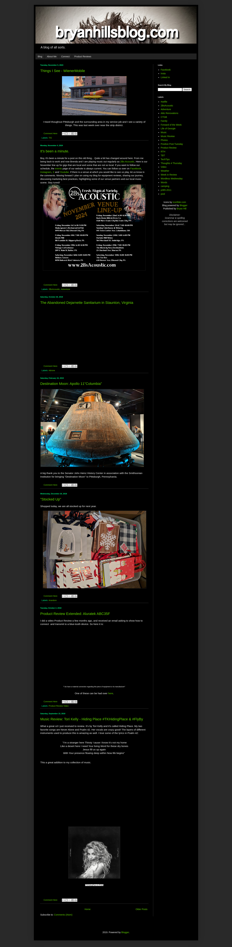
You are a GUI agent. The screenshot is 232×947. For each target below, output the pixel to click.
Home (88, 909)
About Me (52, 56)
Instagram (45, 172)
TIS (50, 138)
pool (163, 194)
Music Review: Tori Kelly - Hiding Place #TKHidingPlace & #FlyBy (91, 719)
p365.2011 (166, 190)
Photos (164, 140)
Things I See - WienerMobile (62, 71)
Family (164, 121)
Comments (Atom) (63, 914)
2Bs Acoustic (127, 161)
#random (53, 600)
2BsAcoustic (54, 289)
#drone (52, 370)
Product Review (169, 147)
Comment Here (50, 133)
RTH (163, 151)
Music (164, 132)
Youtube (64, 172)
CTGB (164, 117)
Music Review (168, 136)
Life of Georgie (168, 128)
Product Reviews (82, 56)
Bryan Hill (181, 208)
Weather (165, 171)
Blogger (183, 205)
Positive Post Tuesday (172, 144)
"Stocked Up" (50, 499)
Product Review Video (59, 706)
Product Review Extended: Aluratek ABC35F (75, 614)
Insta (163, 73)
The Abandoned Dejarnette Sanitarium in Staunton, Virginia (86, 303)
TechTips (165, 159)
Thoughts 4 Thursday (171, 163)
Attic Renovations (169, 113)
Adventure (65, 289)
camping (165, 186)
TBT (163, 155)
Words (164, 182)
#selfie (164, 101)
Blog (40, 56)
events (58, 168)
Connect (65, 56)
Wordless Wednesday (172, 178)
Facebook (135, 168)
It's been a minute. (54, 151)
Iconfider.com (179, 202)
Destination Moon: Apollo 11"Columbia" (71, 384)
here (110, 693)
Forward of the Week (171, 125)
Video (164, 167)
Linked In (165, 77)
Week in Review (169, 174)
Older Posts (141, 909)
